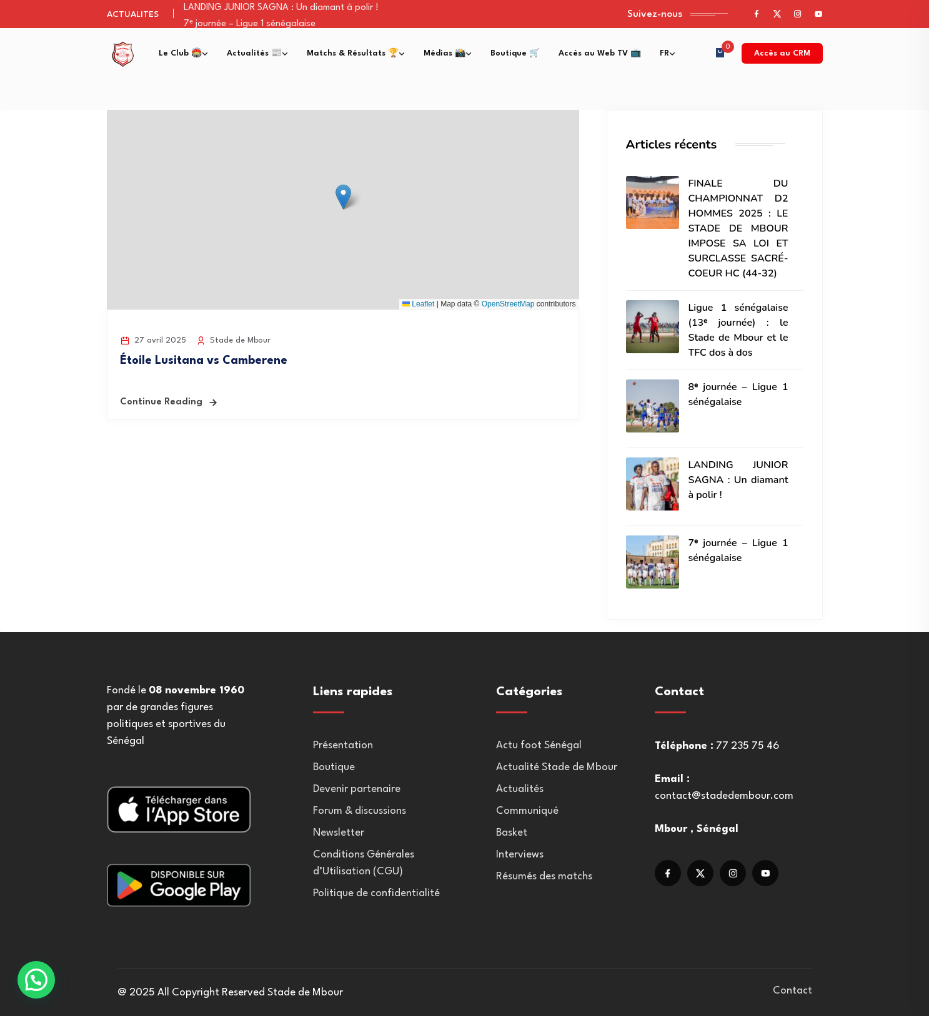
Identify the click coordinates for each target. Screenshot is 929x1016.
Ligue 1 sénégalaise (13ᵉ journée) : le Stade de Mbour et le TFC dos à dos (738, 330)
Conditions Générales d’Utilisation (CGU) (363, 863)
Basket (511, 833)
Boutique (334, 767)
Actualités (520, 789)
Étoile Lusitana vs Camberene (203, 360)
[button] (343, 197)
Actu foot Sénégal (539, 745)
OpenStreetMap (508, 304)
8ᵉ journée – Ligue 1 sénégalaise (738, 394)
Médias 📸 (444, 53)
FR (664, 53)
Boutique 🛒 (515, 53)
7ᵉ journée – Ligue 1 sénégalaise (249, 24)
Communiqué (527, 811)
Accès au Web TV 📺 (600, 53)
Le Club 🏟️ (180, 53)
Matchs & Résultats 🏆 (353, 53)
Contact (792, 990)
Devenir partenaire (356, 789)
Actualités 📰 (254, 53)
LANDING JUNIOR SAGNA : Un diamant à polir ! (281, 7)
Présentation (343, 745)
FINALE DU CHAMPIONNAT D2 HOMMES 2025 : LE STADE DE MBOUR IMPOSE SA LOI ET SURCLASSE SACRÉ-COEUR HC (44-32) (738, 228)
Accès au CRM (782, 53)
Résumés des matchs (544, 876)
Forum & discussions (359, 811)
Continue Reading (161, 402)
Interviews (520, 854)
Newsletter (338, 833)
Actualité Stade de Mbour (556, 767)
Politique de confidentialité (376, 893)
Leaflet (418, 304)
